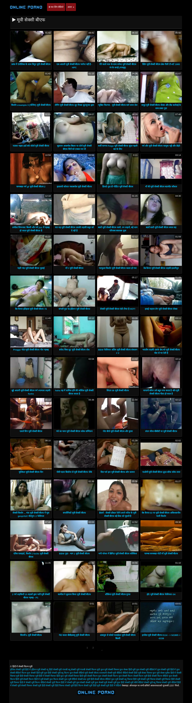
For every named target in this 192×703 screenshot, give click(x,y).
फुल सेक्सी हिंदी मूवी (35, 673)
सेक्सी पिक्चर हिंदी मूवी (77, 676)
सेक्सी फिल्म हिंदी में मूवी (33, 679)
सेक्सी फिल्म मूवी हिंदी (142, 676)
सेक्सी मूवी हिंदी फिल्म (74, 685)
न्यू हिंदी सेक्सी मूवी (54, 669)
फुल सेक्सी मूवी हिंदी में (166, 669)
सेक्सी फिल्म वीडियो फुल (162, 676)
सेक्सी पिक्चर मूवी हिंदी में (34, 676)
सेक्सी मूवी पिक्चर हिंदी (165, 679)
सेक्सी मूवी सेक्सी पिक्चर (22, 685)
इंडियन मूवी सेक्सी (38, 669)
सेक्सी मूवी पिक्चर (148, 679)
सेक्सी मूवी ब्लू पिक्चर (153, 682)
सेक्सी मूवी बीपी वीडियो (134, 682)
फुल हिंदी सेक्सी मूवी (52, 673)
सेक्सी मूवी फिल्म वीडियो (36, 682)
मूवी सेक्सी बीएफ (91, 673)
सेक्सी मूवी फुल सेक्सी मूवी (96, 682)
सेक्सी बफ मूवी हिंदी (86, 679)
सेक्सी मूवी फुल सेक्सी (76, 682)
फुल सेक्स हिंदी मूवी (128, 669)
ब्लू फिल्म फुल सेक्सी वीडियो (72, 673)
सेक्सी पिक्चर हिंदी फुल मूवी (56, 676)
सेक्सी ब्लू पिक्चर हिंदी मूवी (129, 679)
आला (71, 7)
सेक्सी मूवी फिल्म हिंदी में (56, 682)
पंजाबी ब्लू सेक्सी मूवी (71, 669)
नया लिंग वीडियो (56, 7)
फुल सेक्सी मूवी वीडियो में (146, 669)
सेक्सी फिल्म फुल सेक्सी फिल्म (119, 676)
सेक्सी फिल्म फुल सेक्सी (97, 676)
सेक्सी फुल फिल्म (51, 679)
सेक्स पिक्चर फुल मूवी (151, 673)
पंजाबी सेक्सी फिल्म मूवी (90, 669)
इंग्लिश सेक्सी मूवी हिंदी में (20, 669)
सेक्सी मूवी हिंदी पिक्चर (55, 685)
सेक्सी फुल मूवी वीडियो (68, 679)
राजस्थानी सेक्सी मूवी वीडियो (110, 673)
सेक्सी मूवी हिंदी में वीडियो (111, 685)
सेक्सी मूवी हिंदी (39, 685)
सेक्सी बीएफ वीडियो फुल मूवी (106, 679)
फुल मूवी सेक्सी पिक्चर (110, 669)
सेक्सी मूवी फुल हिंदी (116, 682)
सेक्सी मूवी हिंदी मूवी (92, 685)
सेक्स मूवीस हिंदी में (168, 673)
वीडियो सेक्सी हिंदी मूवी (132, 673)
